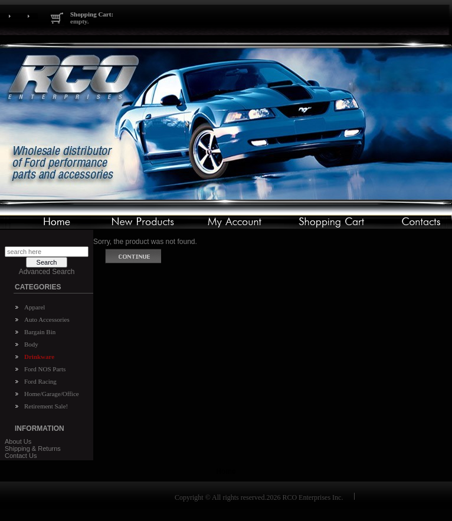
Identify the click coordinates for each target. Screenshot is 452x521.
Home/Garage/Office (51, 393)
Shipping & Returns (33, 448)
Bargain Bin (39, 331)
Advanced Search (47, 272)
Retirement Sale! (46, 406)
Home (225, 471)
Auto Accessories (47, 319)
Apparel (34, 307)
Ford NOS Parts (44, 368)
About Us (18, 441)
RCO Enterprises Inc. (312, 497)
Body (31, 344)
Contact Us (21, 455)
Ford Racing (40, 381)
